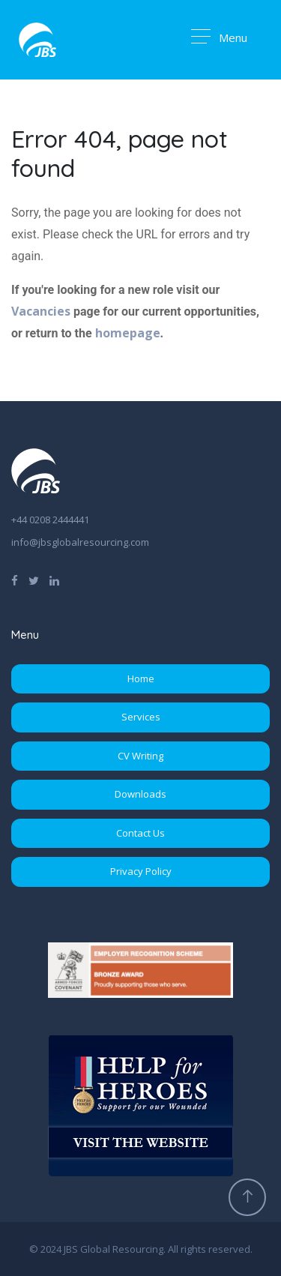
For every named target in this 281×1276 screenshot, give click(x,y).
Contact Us (140, 833)
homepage (127, 333)
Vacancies (40, 311)
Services (140, 716)
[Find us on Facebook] (14, 579)
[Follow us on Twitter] (33, 579)
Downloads (140, 794)
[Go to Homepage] (37, 39)
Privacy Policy (141, 871)
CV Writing (140, 755)
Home (140, 678)
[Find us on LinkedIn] (54, 579)
